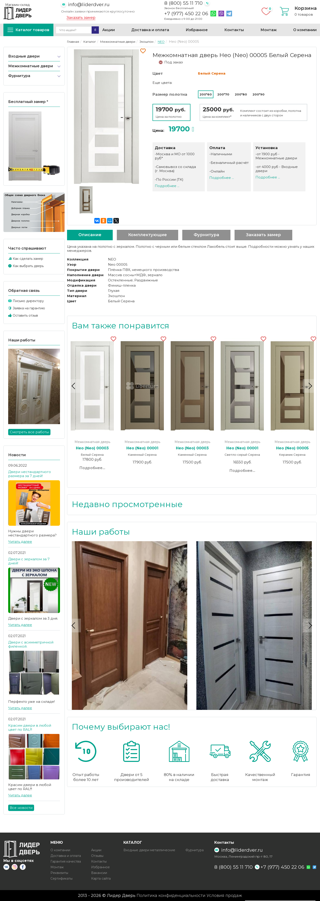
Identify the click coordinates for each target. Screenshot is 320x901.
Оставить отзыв (25, 315)
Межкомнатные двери (30, 66)
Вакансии (99, 873)
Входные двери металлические (149, 850)
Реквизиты (59, 873)
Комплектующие (147, 234)
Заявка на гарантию (29, 308)
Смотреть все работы (29, 432)
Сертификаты (61, 878)
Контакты (234, 30)
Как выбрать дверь (28, 266)
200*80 (241, 94)
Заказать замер (81, 18)
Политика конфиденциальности (171, 895)
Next (309, 386)
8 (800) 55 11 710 (183, 3)
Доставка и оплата (150, 30)
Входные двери (24, 56)
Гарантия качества (65, 861)
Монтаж (268, 30)
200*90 (258, 94)
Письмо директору (28, 301)
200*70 (223, 94)
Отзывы (97, 856)
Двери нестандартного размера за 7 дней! (29, 474)
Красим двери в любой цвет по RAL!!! (29, 727)
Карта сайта (101, 878)
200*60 (206, 94)
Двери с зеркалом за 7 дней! (29, 561)
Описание (89, 234)
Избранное (197, 30)
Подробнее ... (167, 186)
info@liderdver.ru (89, 4)
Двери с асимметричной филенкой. (30, 644)
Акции (108, 30)
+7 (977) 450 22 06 (186, 14)
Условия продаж (224, 895)
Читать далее (20, 541)
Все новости (21, 808)
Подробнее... (92, 468)
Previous (74, 386)
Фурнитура (19, 76)
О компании (305, 30)
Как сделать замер (28, 259)
